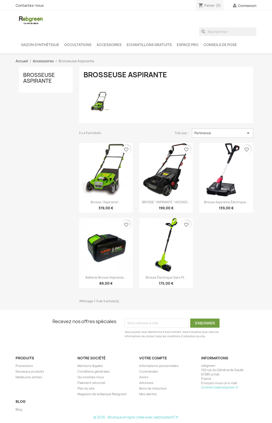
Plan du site (86, 388)
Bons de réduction (153, 388)
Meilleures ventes (29, 377)
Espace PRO (187, 44)
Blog (19, 409)
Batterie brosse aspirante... (105, 277)
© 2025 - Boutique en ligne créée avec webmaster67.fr (136, 417)
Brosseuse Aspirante (39, 77)
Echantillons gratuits (149, 44)
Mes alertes (148, 394)
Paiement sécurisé (91, 383)
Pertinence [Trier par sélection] (222, 133)
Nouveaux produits (30, 371)
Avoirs (143, 377)
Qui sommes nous (90, 377)
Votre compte (153, 358)
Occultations (78, 44)
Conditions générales (93, 371)
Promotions (24, 366)
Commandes (148, 371)
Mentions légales (90, 366)
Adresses (146, 383)
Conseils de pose (220, 44)
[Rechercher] (227, 31)
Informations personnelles (159, 366)
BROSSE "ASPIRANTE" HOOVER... (166, 202)
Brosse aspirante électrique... (226, 202)
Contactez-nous (30, 5)
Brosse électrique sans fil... (166, 277)
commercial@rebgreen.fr (219, 387)
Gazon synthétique (40, 44)
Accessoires (109, 44)
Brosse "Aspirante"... (106, 202)
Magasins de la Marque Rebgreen (102, 394)
